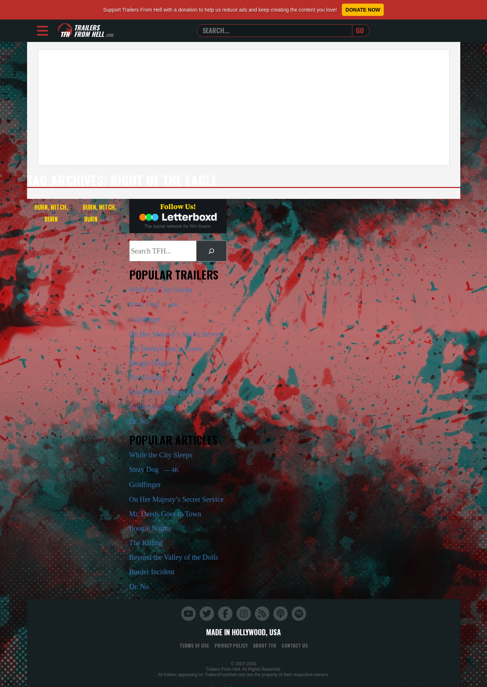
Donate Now (362, 10)
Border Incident (152, 407)
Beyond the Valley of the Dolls (173, 392)
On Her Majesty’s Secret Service (176, 334)
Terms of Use (194, 645)
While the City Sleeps (160, 290)
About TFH (264, 645)
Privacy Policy (231, 645)
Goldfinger (145, 319)
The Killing (146, 377)
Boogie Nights (150, 363)
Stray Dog (154, 304)
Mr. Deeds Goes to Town (165, 349)
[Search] (211, 251)
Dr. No (139, 421)
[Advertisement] (243, 107)
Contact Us (295, 645)
